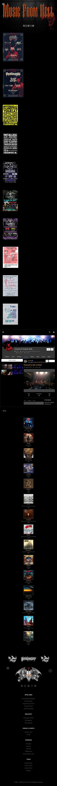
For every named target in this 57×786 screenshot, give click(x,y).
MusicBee (28, 744)
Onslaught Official (28, 718)
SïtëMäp (28, 770)
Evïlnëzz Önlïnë (28, 706)
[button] (49, 332)
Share (52, 361)
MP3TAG (28, 749)
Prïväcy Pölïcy (28, 765)
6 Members (19, 352)
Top (4, 411)
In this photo (47, 400)
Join (48, 349)
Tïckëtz (28, 734)
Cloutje (29, 360)
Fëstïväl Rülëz (28, 763)
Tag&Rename (28, 751)
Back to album (12, 360)
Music (17, 351)
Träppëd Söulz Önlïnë (28, 703)
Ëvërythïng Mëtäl (28, 708)
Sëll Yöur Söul (28, 732)
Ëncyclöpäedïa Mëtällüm (28, 698)
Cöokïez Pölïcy (28, 768)
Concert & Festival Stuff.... (24, 349)
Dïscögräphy (28, 720)
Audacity (28, 746)
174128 (26, 352)
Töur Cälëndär (28, 723)
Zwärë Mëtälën (28, 701)
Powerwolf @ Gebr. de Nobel (41, 362)
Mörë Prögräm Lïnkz (28, 754)
